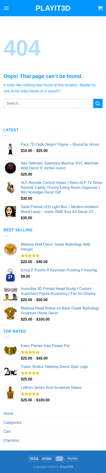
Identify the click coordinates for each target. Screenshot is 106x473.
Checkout (11, 440)
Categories (12, 423)
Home (8, 413)
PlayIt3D (53, 8)
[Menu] (6, 8)
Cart (6, 432)
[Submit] (98, 103)
